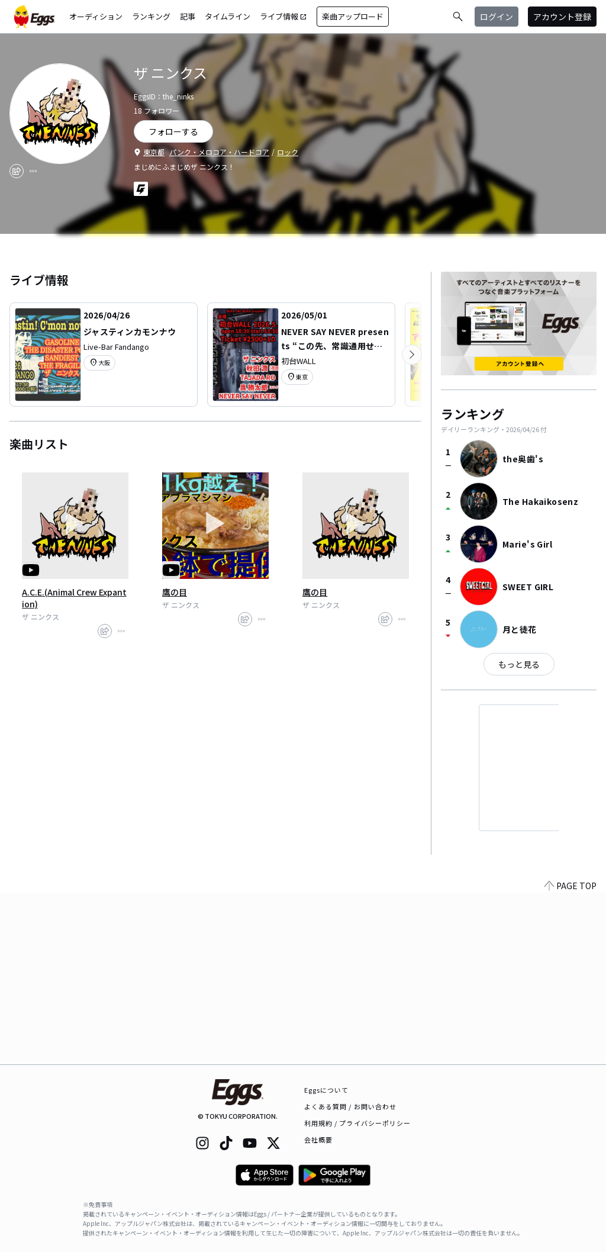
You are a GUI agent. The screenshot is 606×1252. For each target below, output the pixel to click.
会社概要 (318, 1139)
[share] (16, 171)
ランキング (151, 16)
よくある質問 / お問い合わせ (350, 1106)
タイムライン (227, 16)
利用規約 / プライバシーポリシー (357, 1123)
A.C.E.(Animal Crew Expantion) (74, 598)
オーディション (96, 16)
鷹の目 (174, 592)
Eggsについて (326, 1090)
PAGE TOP (570, 1057)
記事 (187, 16)
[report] (33, 171)
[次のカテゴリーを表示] (412, 355)
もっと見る (519, 664)
